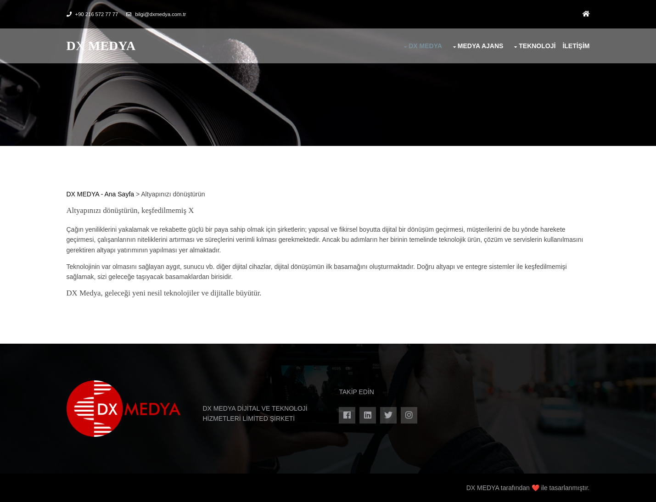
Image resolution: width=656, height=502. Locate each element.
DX (101, 46)
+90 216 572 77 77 (96, 14)
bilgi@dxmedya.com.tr (160, 14)
